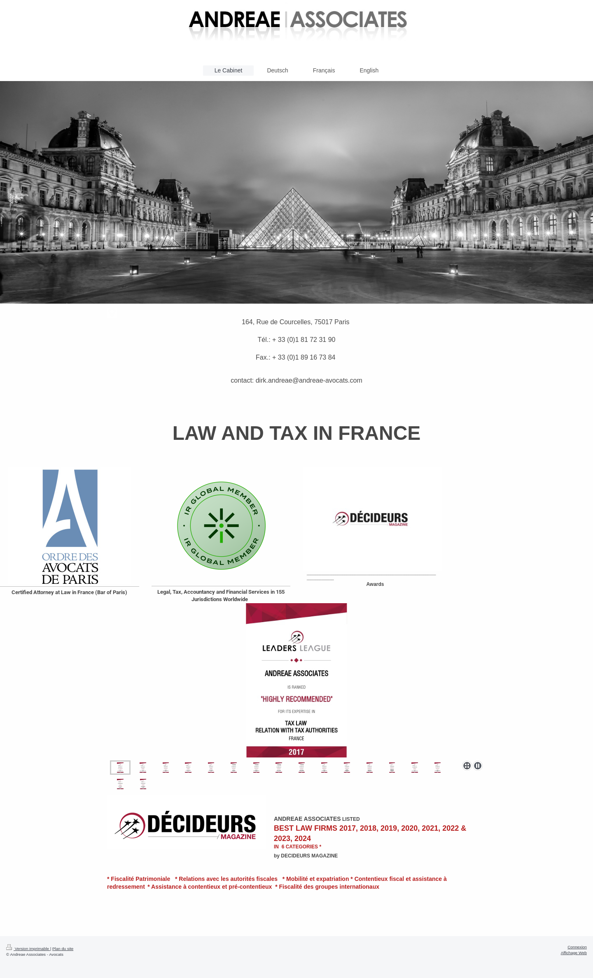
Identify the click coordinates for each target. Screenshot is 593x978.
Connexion (577, 947)
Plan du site (62, 948)
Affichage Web (574, 952)
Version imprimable (28, 948)
